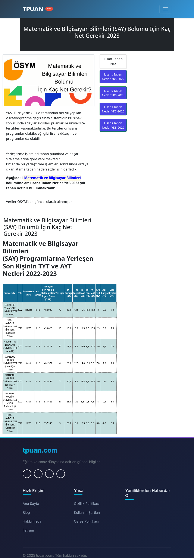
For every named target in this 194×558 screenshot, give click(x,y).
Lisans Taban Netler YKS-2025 (113, 109)
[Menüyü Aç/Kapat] (165, 9)
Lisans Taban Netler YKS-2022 (113, 76)
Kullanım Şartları (87, 512)
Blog (26, 512)
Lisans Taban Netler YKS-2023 (113, 93)
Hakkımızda (32, 521)
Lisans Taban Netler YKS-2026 (113, 125)
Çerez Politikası (86, 521)
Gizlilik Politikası (87, 503)
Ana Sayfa (31, 503)
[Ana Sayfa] (38, 9)
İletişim (28, 530)
